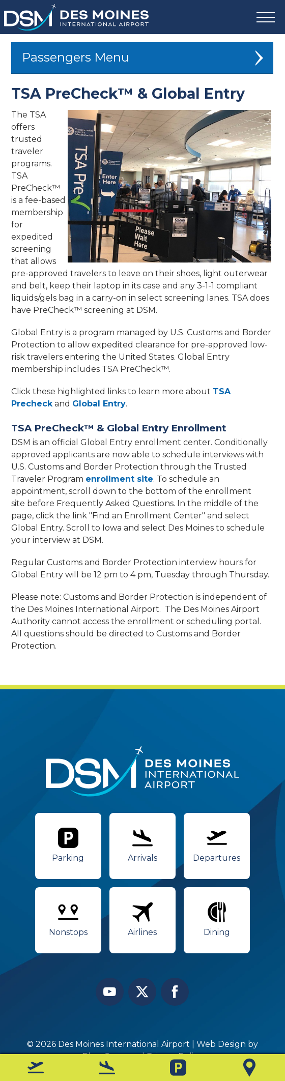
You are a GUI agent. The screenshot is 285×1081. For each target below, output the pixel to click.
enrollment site (119, 479)
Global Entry (99, 404)
